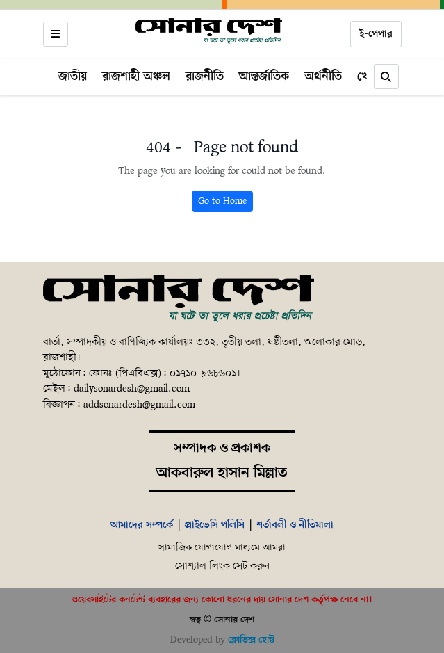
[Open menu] (55, 34)
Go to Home (222, 201)
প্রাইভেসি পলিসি (215, 525)
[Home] (209, 31)
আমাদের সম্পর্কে (141, 525)
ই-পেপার (376, 34)
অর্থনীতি (323, 76)
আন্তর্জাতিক (264, 76)
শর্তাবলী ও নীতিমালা (295, 525)
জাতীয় (72, 76)
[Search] (386, 76)
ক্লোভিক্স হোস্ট (251, 640)
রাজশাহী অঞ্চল (136, 76)
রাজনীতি (205, 76)
